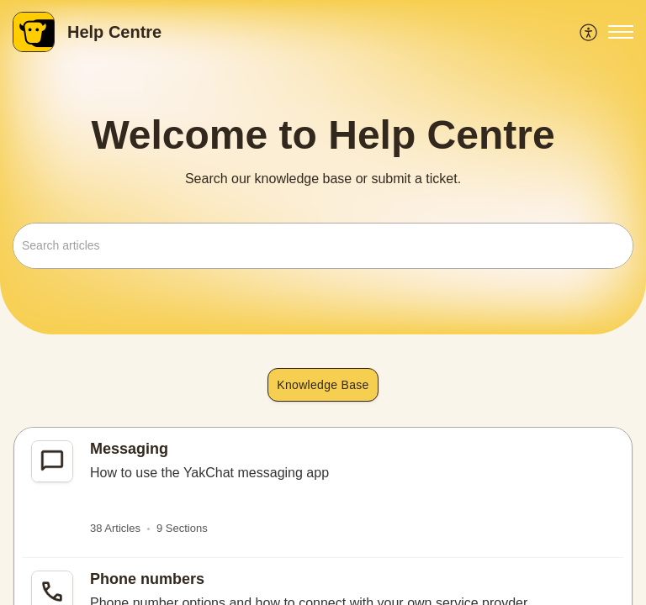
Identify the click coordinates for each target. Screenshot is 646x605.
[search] (323, 246)
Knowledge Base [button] (322, 385)
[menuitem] (589, 32)
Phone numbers (147, 579)
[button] (589, 32)
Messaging (129, 448)
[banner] (323, 167)
